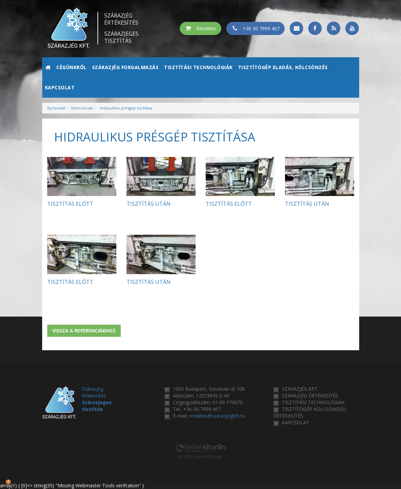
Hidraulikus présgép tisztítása (125, 107)
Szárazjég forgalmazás (125, 67)
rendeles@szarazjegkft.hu (217, 416)
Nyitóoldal (56, 107)
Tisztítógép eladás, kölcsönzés (283, 67)
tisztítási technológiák (313, 402)
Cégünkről (71, 67)
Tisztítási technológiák (198, 67)
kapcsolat (295, 422)
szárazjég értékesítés (310, 395)
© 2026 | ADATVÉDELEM (200, 456)
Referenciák (82, 107)
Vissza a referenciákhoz (84, 330)
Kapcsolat (60, 87)
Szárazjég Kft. (300, 389)
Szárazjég (121, 19)
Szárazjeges (121, 37)
